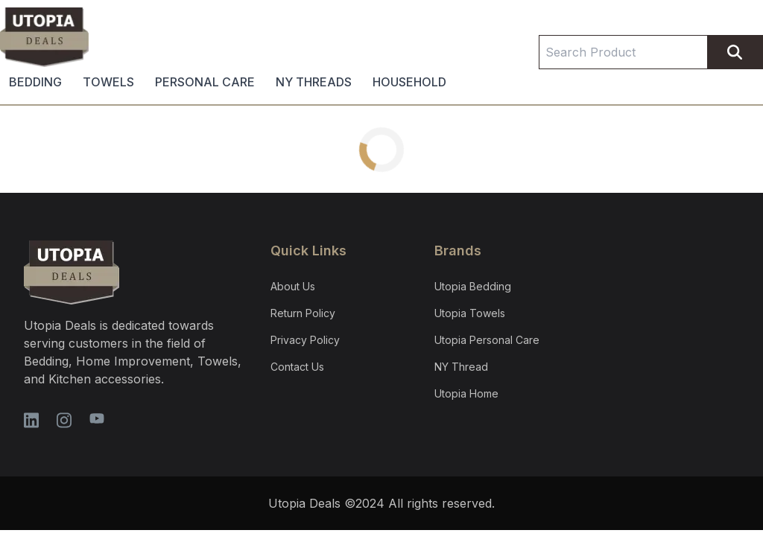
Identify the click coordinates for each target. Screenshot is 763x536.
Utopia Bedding (472, 286)
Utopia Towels (469, 313)
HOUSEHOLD (409, 81)
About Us (292, 286)
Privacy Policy (305, 340)
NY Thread (461, 366)
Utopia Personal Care (486, 340)
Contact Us (297, 366)
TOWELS (108, 81)
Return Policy (302, 313)
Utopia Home (466, 393)
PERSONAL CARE (205, 81)
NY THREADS (314, 81)
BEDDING (35, 81)
